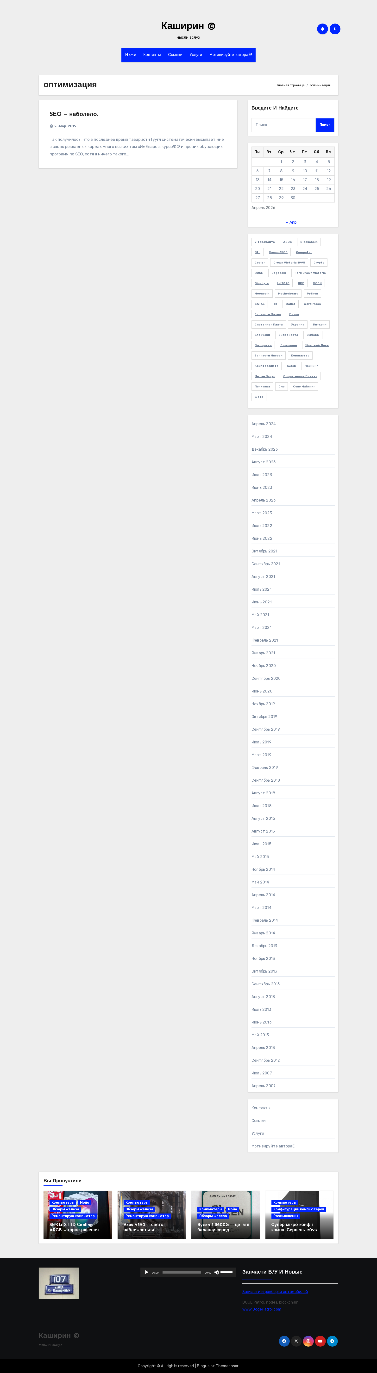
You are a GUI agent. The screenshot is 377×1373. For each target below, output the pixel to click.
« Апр (291, 222)
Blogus (203, 1366)
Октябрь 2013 (264, 971)
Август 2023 (263, 462)
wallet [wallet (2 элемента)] (290, 304)
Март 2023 (261, 513)
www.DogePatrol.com (261, 1309)
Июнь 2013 (261, 1022)
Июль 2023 (261, 474)
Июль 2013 (261, 1009)
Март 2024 (261, 436)
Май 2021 (260, 615)
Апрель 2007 (263, 1086)
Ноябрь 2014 (263, 869)
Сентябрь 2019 (265, 729)
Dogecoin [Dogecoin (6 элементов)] (278, 273)
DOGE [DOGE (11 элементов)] (259, 273)
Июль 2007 (261, 1073)
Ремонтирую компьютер (73, 1216)
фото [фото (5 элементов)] (259, 396)
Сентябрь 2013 (265, 984)
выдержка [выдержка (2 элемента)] (263, 345)
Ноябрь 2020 (263, 665)
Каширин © (188, 26)
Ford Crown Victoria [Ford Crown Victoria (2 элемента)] (310, 273)
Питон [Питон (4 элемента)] (294, 314)
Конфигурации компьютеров (298, 1209)
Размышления (285, 1216)
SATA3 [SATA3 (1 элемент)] (260, 304)
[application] (188, 1272)
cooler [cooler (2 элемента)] (260, 262)
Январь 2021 (263, 653)
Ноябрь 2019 (263, 704)
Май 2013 (260, 1035)
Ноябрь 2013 (263, 958)
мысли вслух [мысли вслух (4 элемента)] (265, 376)
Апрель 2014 (263, 895)
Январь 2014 (263, 933)
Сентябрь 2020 (266, 678)
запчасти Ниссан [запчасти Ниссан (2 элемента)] (269, 355)
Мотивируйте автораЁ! (230, 55)
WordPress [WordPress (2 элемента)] (312, 304)
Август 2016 (263, 818)
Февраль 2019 (264, 767)
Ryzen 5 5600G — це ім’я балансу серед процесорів (223, 1230)
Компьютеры (62, 1203)
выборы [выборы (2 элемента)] (313, 335)
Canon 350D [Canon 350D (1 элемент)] (278, 252)
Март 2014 (261, 907)
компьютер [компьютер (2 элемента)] (300, 355)
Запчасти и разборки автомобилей (275, 1291)
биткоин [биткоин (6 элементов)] (320, 324)
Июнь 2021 (261, 602)
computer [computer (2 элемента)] (304, 252)
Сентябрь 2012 (265, 1060)
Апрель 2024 (263, 424)
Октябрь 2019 (264, 716)
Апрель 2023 (263, 500)
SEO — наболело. (74, 114)
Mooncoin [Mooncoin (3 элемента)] (262, 293)
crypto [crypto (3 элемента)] (319, 262)
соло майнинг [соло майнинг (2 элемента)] (304, 386)
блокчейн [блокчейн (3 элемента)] (262, 335)
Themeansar (227, 1366)
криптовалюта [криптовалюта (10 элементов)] (266, 366)
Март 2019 (261, 755)
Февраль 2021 (264, 640)
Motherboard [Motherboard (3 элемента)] (288, 293)
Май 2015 (260, 856)
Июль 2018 (261, 805)
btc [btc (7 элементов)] (257, 252)
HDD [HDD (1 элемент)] (301, 283)
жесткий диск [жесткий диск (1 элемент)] (317, 345)
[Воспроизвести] (146, 1272)
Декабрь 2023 (264, 449)
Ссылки (175, 55)
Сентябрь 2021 (265, 564)
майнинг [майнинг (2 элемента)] (311, 366)
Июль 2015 (261, 844)
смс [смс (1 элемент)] (281, 386)
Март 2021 (261, 627)
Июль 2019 (261, 742)
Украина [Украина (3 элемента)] (297, 324)
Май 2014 (260, 882)
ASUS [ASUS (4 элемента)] (287, 242)
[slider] (182, 1272)
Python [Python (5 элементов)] (312, 293)
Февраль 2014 (264, 920)
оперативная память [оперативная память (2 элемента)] (300, 376)
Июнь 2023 (261, 487)
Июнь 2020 (261, 691)
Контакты (152, 55)
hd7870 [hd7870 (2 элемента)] (283, 283)
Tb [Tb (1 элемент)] (275, 304)
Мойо (84, 1203)
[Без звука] (216, 1272)
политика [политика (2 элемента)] (262, 386)
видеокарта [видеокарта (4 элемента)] (288, 335)
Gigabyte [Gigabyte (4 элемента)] (262, 283)
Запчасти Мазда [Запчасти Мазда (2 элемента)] (268, 314)
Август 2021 (263, 576)
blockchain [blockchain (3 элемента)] (309, 242)
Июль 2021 (261, 589)
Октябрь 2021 (264, 551)
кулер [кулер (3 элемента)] (291, 366)
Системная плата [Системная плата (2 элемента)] (269, 324)
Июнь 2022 (261, 538)
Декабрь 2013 (264, 946)
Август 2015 (263, 831)
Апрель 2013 (263, 1047)
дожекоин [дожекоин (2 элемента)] (288, 345)
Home (130, 55)
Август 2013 (263, 996)
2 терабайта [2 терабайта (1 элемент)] (265, 242)
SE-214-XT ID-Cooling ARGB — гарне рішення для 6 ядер (74, 1230)
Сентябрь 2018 (265, 780)
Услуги (196, 55)
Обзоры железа (65, 1209)
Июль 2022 (261, 525)
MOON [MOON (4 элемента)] (317, 283)
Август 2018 (263, 793)
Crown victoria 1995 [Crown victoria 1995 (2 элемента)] (289, 262)
